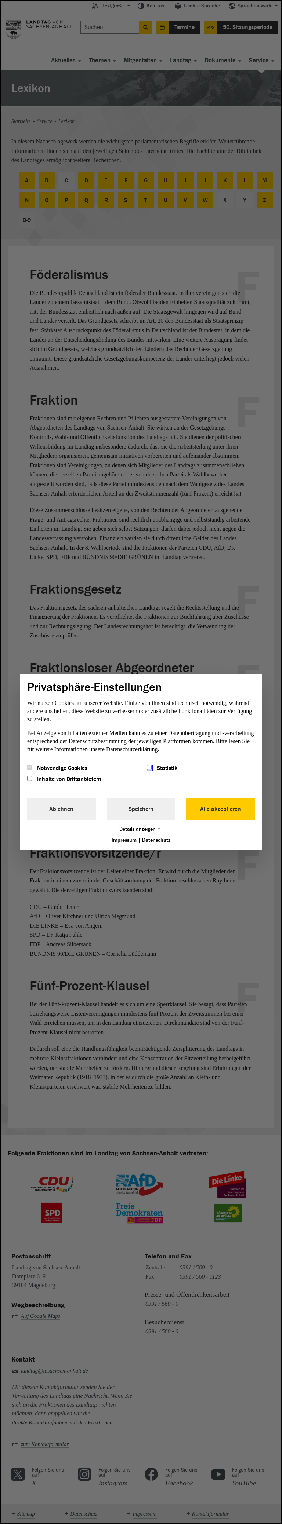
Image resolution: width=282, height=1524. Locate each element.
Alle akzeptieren (220, 809)
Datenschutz (156, 840)
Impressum (124, 840)
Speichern (141, 809)
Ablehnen (61, 809)
